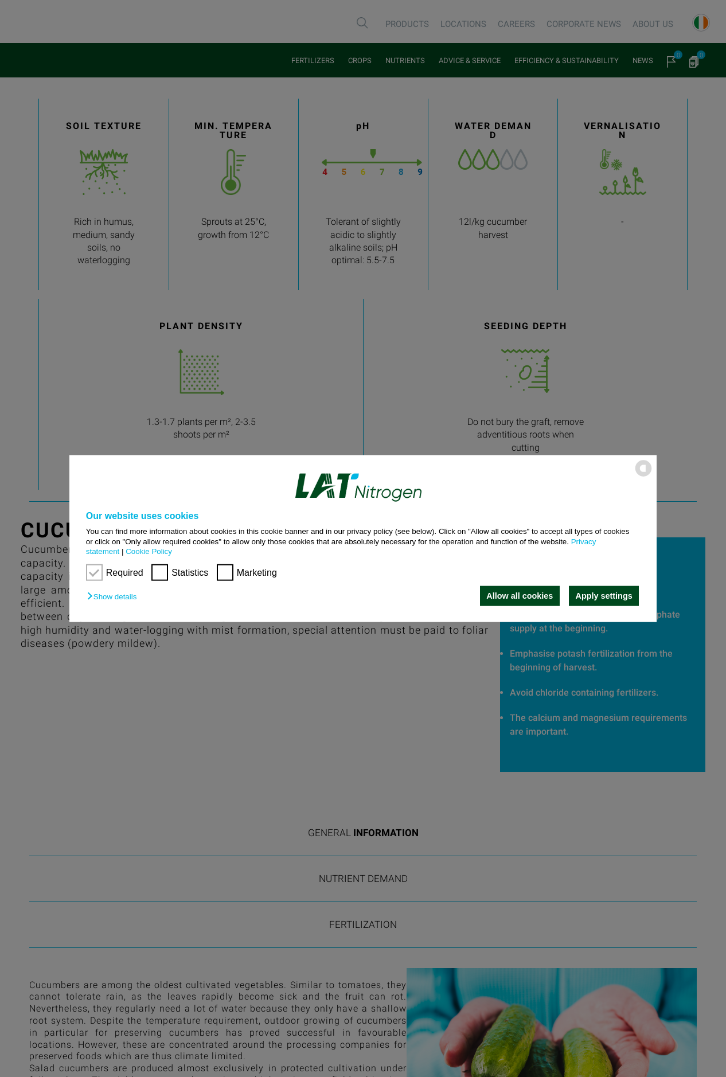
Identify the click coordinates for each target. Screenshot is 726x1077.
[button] (114, 596)
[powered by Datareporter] (643, 476)
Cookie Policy (149, 551)
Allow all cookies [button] (519, 595)
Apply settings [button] (604, 595)
